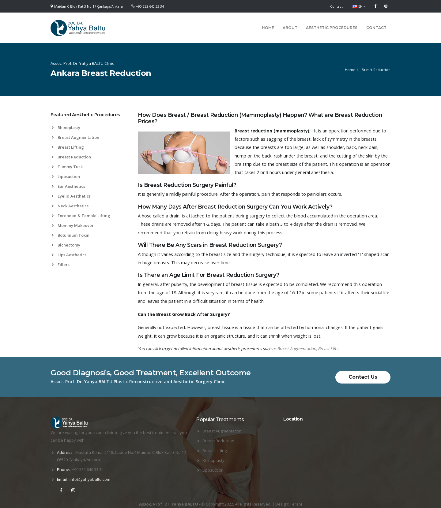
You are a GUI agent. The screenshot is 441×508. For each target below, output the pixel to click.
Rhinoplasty (66, 127)
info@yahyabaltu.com (90, 479)
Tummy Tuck (67, 166)
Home (268, 27)
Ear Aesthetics (68, 186)
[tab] (90, 118)
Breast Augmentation (75, 137)
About (290, 27)
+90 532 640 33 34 (150, 6)
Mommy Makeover (73, 225)
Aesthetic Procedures (331, 27)
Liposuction (66, 176)
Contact (336, 6)
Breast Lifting (68, 147)
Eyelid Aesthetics (71, 196)
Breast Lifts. (328, 348)
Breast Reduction (71, 157)
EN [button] (359, 6)
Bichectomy (66, 245)
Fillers (61, 264)
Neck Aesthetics (70, 206)
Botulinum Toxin (70, 235)
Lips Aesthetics (69, 255)
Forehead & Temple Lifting (81, 215)
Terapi (296, 504)
